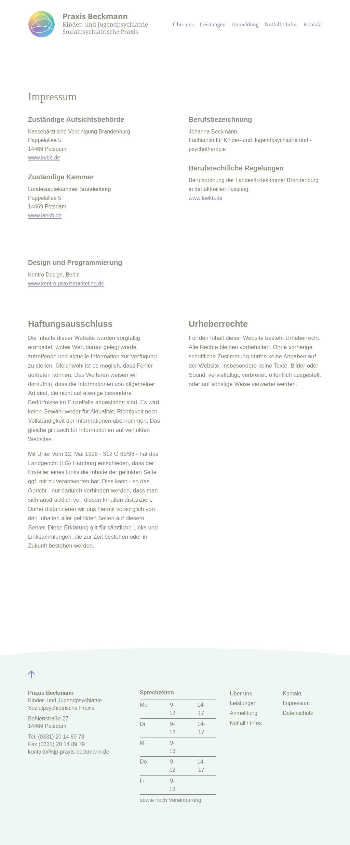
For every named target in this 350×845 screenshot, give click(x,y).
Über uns (183, 24)
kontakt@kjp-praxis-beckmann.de (68, 752)
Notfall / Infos (281, 24)
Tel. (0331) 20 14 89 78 (56, 737)
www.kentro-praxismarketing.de (66, 283)
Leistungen (213, 24)
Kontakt (312, 24)
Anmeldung (245, 24)
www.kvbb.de (44, 158)
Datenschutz (298, 713)
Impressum (296, 703)
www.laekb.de (45, 215)
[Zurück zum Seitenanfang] (32, 673)
